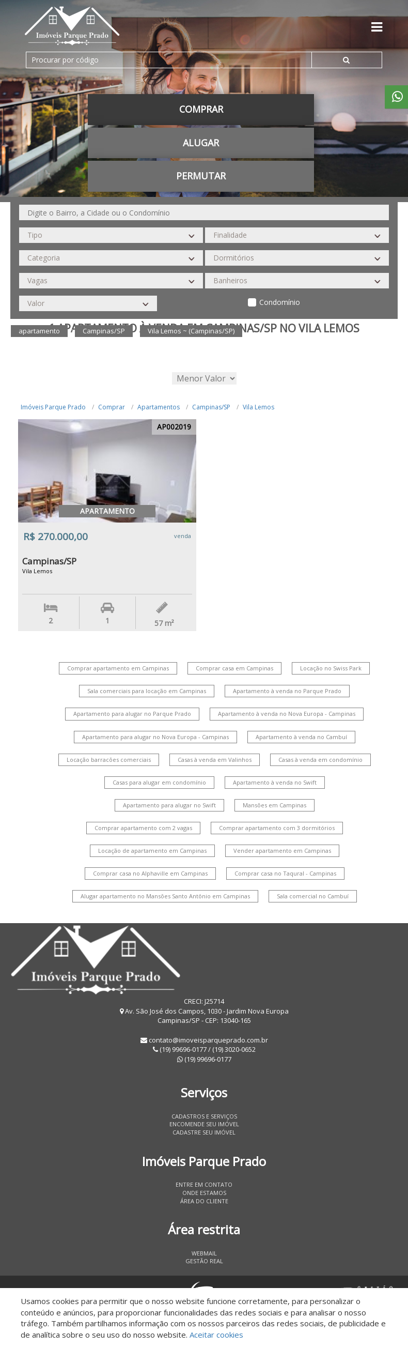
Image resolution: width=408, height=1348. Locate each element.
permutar (201, 176)
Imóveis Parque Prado (53, 407)
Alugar (201, 142)
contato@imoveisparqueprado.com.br (208, 1040)
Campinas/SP (211, 407)
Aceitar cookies (216, 1334)
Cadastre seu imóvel (204, 1132)
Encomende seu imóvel (204, 1124)
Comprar (201, 109)
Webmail (204, 1253)
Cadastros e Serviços (204, 1116)
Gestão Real (204, 1261)
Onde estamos (204, 1193)
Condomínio (279, 302)
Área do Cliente (204, 1201)
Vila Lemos (258, 407)
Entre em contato (204, 1184)
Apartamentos (158, 407)
